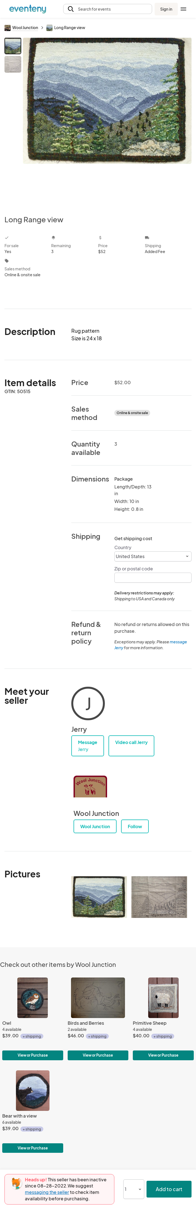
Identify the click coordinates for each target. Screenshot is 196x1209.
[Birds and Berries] (98, 1018)
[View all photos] (107, 121)
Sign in (166, 8)
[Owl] (32, 1018)
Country (122, 547)
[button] (107, 9)
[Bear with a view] (32, 1111)
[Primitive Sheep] (163, 1018)
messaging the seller (47, 1192)
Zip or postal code (133, 569)
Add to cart (169, 1189)
